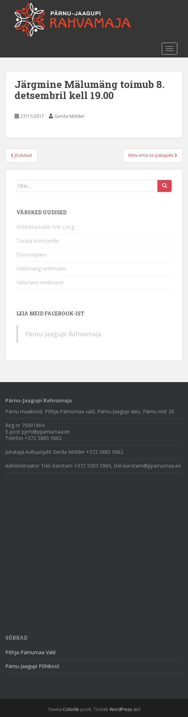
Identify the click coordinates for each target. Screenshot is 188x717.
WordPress (120, 709)
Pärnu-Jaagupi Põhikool (32, 666)
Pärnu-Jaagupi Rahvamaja (63, 334)
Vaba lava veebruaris (40, 282)
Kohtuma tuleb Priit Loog (45, 227)
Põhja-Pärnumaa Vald (30, 652)
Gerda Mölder (69, 116)
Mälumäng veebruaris (41, 268)
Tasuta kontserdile (37, 240)
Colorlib (71, 709)
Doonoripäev (31, 254)
